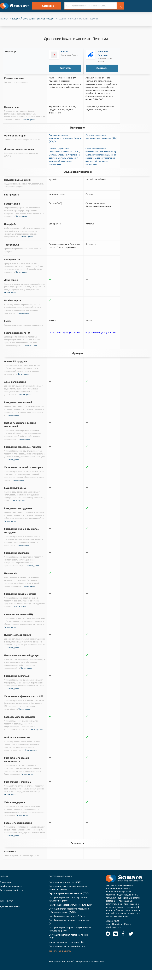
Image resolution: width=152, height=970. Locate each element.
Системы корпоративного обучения (67, 946)
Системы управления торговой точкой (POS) (68, 936)
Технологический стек (11, 890)
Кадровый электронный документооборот (33, 18)
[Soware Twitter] (131, 933)
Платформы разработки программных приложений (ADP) (68, 899)
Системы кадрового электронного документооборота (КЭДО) (65, 138)
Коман (64, 51)
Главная (4, 18)
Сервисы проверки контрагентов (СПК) (69, 893)
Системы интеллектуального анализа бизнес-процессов (68, 888)
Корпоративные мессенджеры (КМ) (66, 942)
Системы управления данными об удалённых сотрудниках (63, 161)
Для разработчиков (10, 906)
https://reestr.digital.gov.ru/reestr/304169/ (106, 332)
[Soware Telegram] (108, 933)
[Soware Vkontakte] (115, 933)
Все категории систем (60, 951)
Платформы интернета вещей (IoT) (67, 916)
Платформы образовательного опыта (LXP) (70, 905)
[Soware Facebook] (123, 933)
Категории (45, 6)
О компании (6, 882)
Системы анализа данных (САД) (65, 882)
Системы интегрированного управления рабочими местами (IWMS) (69, 910)
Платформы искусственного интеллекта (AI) (69, 922)
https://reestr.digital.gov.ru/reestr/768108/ (69, 332)
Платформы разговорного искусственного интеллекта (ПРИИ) (70, 929)
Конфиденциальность (11, 886)
